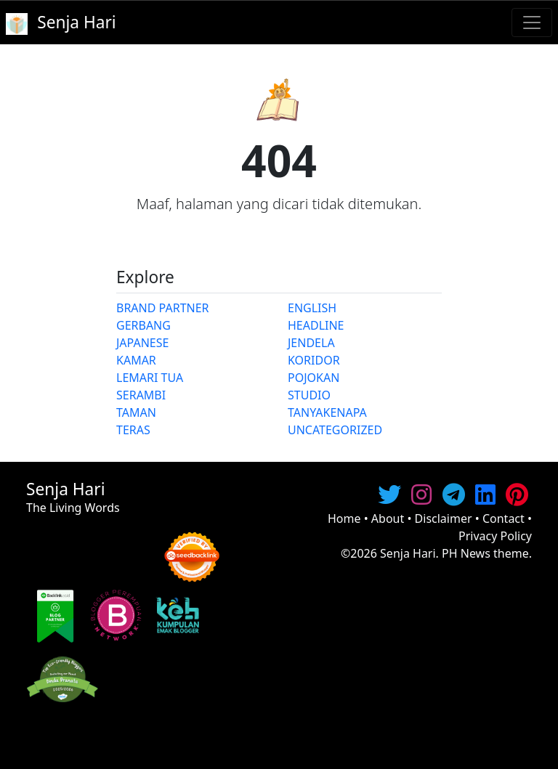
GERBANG (143, 325)
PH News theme (485, 553)
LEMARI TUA (149, 378)
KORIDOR (314, 360)
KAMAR (136, 360)
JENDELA (311, 343)
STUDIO (309, 395)
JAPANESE (142, 343)
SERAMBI (141, 395)
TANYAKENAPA (327, 412)
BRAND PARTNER (162, 308)
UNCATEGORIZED (335, 430)
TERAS (133, 430)
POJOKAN (313, 378)
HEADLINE (316, 325)
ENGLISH (312, 308)
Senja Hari (408, 553)
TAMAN (136, 412)
